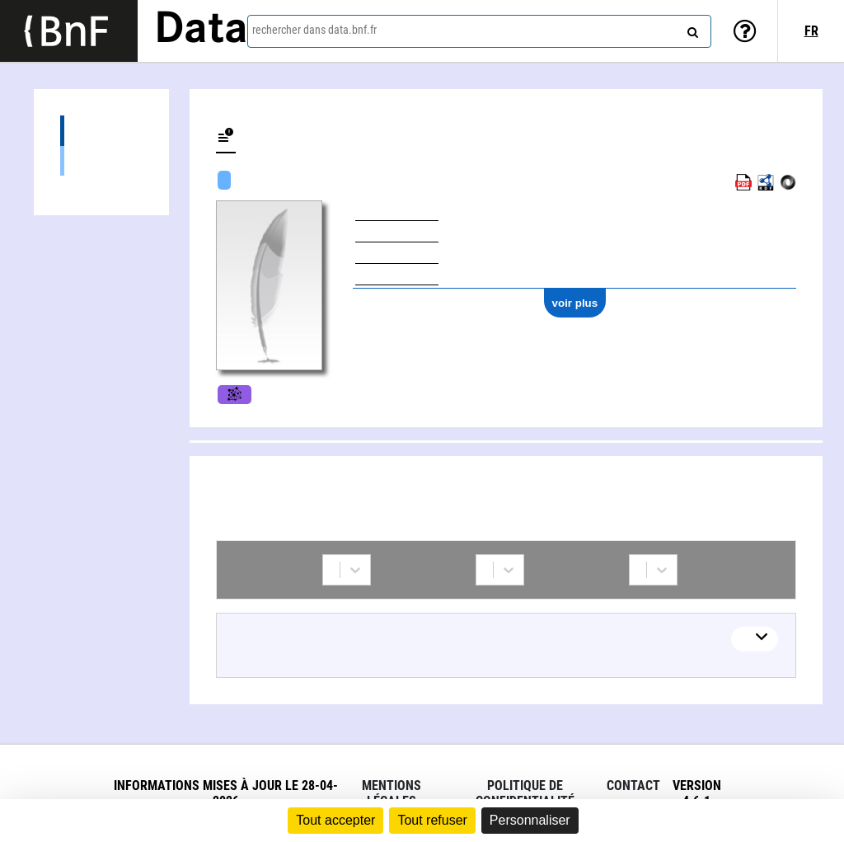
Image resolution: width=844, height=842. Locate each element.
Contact (633, 785)
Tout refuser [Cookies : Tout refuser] (432, 820)
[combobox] (479, 31)
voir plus (575, 303)
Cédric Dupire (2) (101, 160)
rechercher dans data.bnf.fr (314, 29)
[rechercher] (690, 29)
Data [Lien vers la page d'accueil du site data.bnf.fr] (201, 30)
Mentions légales (391, 793)
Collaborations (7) (101, 130)
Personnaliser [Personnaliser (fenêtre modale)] (530, 820)
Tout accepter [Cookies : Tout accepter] (335, 820)
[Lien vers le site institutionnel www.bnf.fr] (69, 31)
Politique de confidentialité (525, 793)
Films (234, 394)
